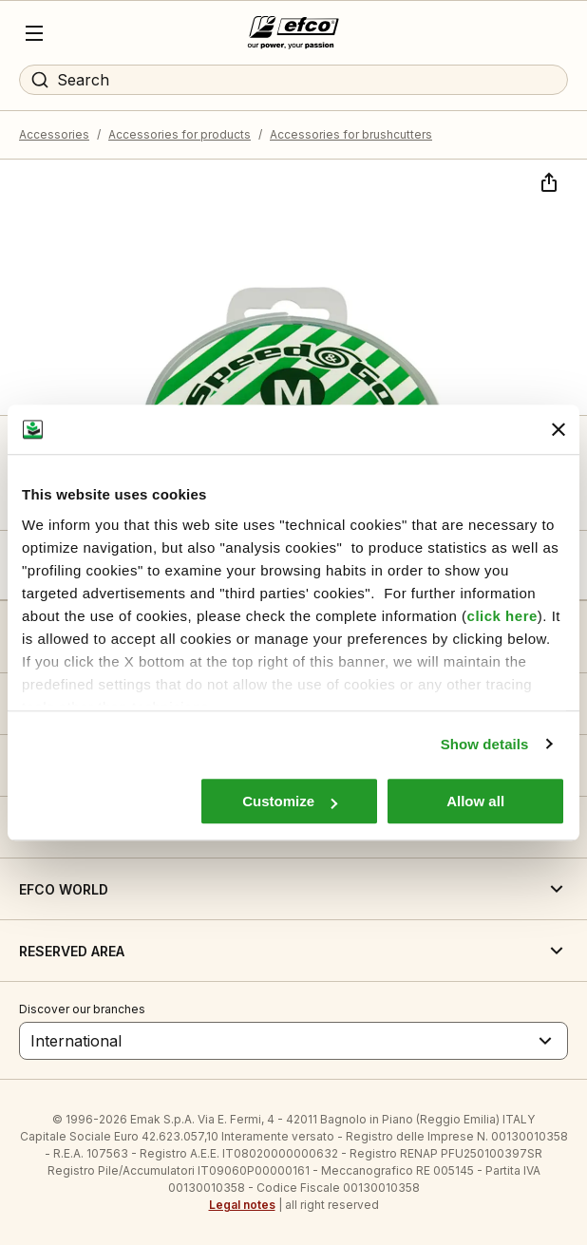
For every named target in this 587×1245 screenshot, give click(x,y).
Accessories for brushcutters (351, 134)
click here (502, 616)
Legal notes (242, 1205)
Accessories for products (179, 134)
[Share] (547, 180)
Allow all (475, 801)
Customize (289, 801)
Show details (485, 744)
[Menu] (34, 33)
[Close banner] (558, 429)
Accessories (54, 134)
